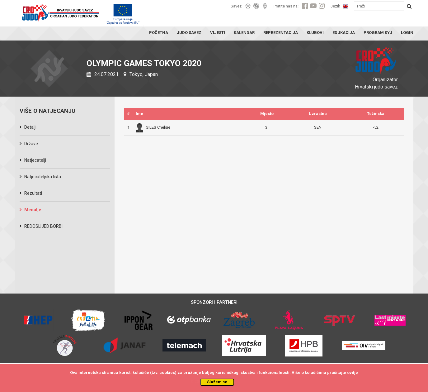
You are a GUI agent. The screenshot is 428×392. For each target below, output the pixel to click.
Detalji (30, 127)
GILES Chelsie (153, 127)
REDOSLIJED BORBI (43, 226)
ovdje (352, 372)
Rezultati (33, 193)
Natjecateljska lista (42, 176)
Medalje (32, 209)
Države (31, 143)
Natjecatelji (35, 160)
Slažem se (217, 382)
